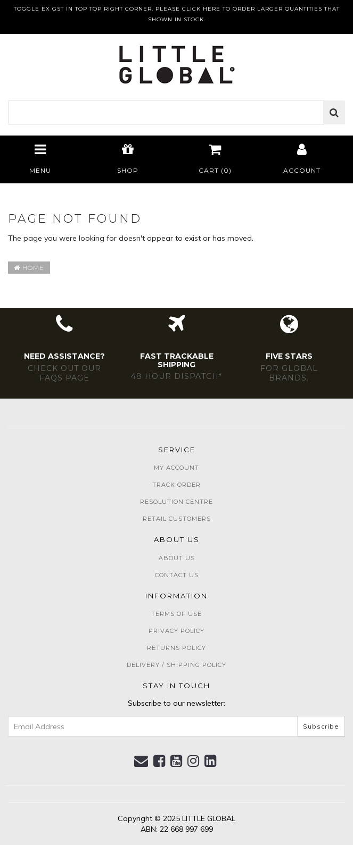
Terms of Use (176, 614)
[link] (159, 761)
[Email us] (141, 761)
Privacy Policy (176, 631)
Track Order (176, 484)
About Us (177, 558)
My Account (176, 467)
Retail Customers (177, 518)
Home (29, 268)
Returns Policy (176, 648)
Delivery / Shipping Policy (176, 665)
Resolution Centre (176, 501)
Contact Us (177, 575)
